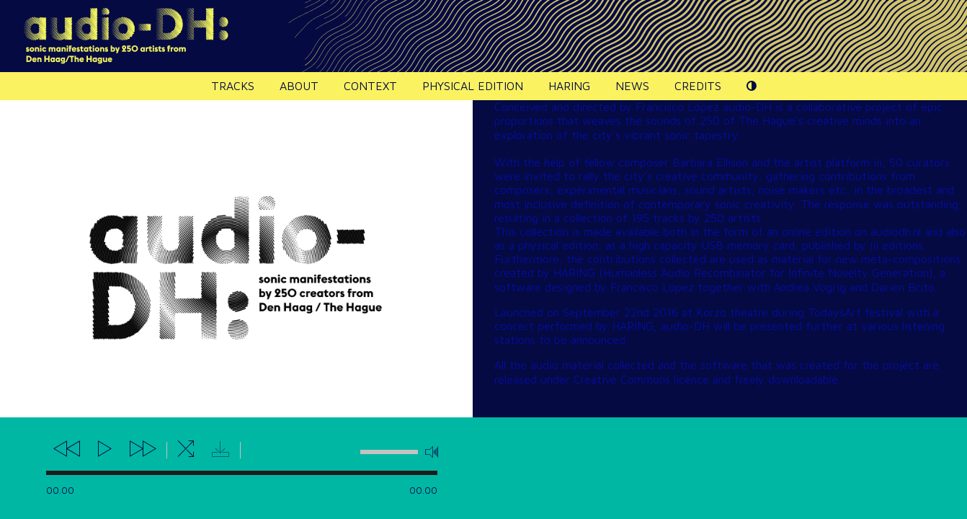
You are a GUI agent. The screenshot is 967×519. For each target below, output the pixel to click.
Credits (697, 85)
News (632, 85)
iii (877, 162)
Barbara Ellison (710, 162)
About (299, 85)
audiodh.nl (895, 231)
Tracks (232, 85)
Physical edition (472, 85)
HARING (569, 85)
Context (370, 85)
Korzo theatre (732, 312)
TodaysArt (834, 312)
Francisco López (677, 106)
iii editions (896, 245)
